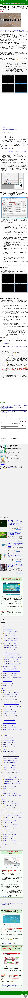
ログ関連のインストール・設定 (9, 673)
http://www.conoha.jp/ (6, 943)
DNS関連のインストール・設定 (9, 666)
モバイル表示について (6, 0)
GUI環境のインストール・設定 (9, 668)
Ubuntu (3, 799)
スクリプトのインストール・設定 (10, 631)
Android (3, 622)
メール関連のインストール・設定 (10, 652)
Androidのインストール (8, 624)
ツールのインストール (7, 681)
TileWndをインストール (8, 127)
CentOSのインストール (8, 629)
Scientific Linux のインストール (9, 751)
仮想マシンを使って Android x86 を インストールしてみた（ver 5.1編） (15, 555)
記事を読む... (20, 529)
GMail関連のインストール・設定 (11, 659)
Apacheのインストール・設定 (9, 744)
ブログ (2, 847)
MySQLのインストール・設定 (10, 640)
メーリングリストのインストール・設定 (12, 663)
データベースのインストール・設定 (10, 638)
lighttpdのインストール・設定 (10, 647)
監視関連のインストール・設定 (9, 675)
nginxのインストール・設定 (10, 649)
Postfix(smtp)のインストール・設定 (11, 661)
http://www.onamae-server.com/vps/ (9, 985)
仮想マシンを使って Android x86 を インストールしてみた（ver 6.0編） (15, 545)
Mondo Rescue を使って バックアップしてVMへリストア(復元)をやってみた (15, 565)
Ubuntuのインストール (8, 801)
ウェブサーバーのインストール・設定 (11, 643)
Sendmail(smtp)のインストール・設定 (12, 654)
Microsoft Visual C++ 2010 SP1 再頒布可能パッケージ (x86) (15, 346)
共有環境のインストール (8, 683)
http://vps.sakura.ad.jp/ (10, 614)
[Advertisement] (14, 108)
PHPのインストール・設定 (10, 633)
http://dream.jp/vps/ (5, 896)
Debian (2, 688)
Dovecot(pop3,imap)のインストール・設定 (13, 657)
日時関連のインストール (8, 685)
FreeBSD (3, 733)
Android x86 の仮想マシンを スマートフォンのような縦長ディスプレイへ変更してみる (15, 533)
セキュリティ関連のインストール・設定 (11, 671)
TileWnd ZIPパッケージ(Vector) (9, 148)
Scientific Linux (4, 749)
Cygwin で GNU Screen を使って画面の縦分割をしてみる (12, 30)
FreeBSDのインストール (8, 735)
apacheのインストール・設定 (10, 645)
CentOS (3, 627)
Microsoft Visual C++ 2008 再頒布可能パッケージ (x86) (14, 151)
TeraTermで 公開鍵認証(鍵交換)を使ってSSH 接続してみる (14, 410)
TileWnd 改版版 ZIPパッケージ (8, 343)
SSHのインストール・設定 (8, 737)
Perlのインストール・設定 (9, 635)
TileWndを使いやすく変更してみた (10, 129)
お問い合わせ (11, 467)
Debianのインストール (7, 690)
